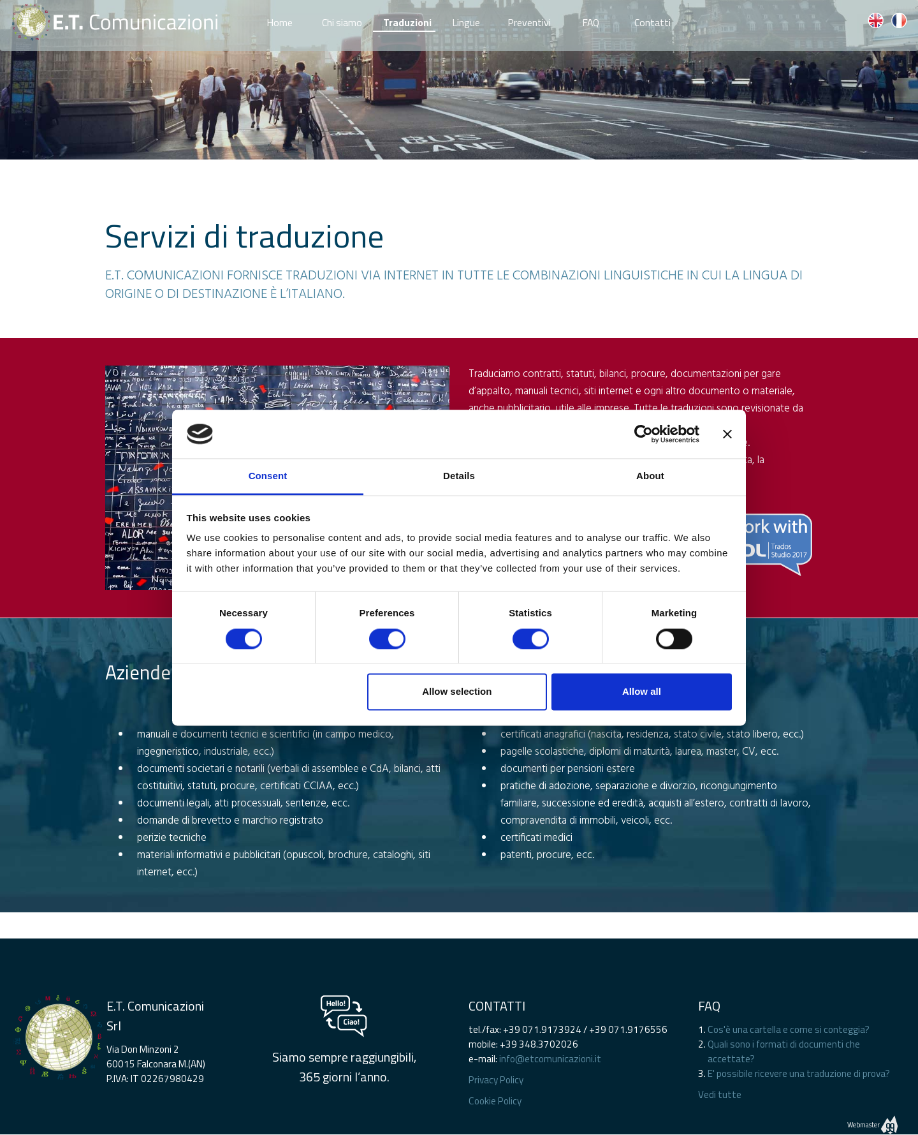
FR (898, 20)
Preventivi (529, 19)
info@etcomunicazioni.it (550, 1058)
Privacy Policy (496, 1079)
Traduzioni (407, 22)
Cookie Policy (495, 1101)
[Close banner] (727, 433)
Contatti (652, 19)
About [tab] (650, 476)
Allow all (641, 691)
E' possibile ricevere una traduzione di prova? (799, 1073)
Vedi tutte (719, 1094)
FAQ (590, 19)
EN (875, 20)
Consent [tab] (268, 476)
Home (279, 19)
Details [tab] (459, 476)
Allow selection (457, 691)
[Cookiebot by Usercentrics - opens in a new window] (643, 433)
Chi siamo (342, 19)
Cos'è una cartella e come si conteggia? (789, 1029)
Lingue (466, 19)
